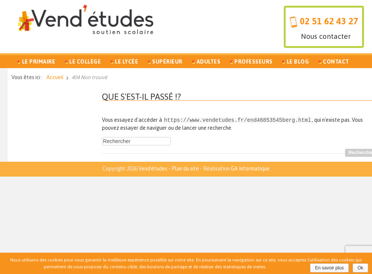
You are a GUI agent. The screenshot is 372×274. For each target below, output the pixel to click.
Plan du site (185, 168)
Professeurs (253, 62)
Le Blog (298, 62)
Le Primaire (39, 62)
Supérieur (167, 62)
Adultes (209, 62)
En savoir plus (329, 268)
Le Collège (85, 62)
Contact (336, 62)
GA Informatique (250, 168)
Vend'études (152, 168)
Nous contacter (326, 36)
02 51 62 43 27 (329, 21)
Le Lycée (126, 62)
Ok (360, 268)
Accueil (55, 77)
